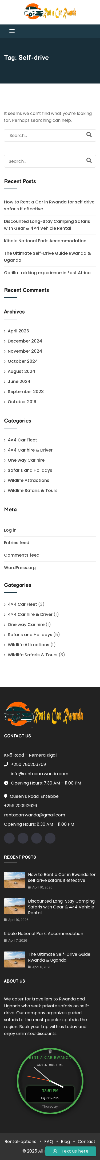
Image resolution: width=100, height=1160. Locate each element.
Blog (65, 1141)
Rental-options (20, 1141)
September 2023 (26, 392)
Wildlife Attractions (28, 480)
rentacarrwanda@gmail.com (34, 815)
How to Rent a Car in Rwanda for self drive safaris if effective (62, 877)
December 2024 (25, 341)
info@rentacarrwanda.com (36, 774)
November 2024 (25, 351)
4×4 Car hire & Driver (30, 450)
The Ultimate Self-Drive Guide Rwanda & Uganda (59, 957)
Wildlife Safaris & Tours (33, 490)
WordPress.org (20, 568)
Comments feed (21, 555)
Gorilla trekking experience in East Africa (47, 273)
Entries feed (16, 543)
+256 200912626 (20, 806)
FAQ (48, 1141)
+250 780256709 (25, 764)
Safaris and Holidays (30, 470)
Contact (87, 1141)
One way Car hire (26, 460)
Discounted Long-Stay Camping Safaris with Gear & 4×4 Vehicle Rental (61, 907)
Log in (10, 530)
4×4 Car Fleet (22, 440)
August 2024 (21, 371)
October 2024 (23, 361)
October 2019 (22, 402)
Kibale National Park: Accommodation (45, 241)
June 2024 (19, 381)
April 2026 (18, 331)
